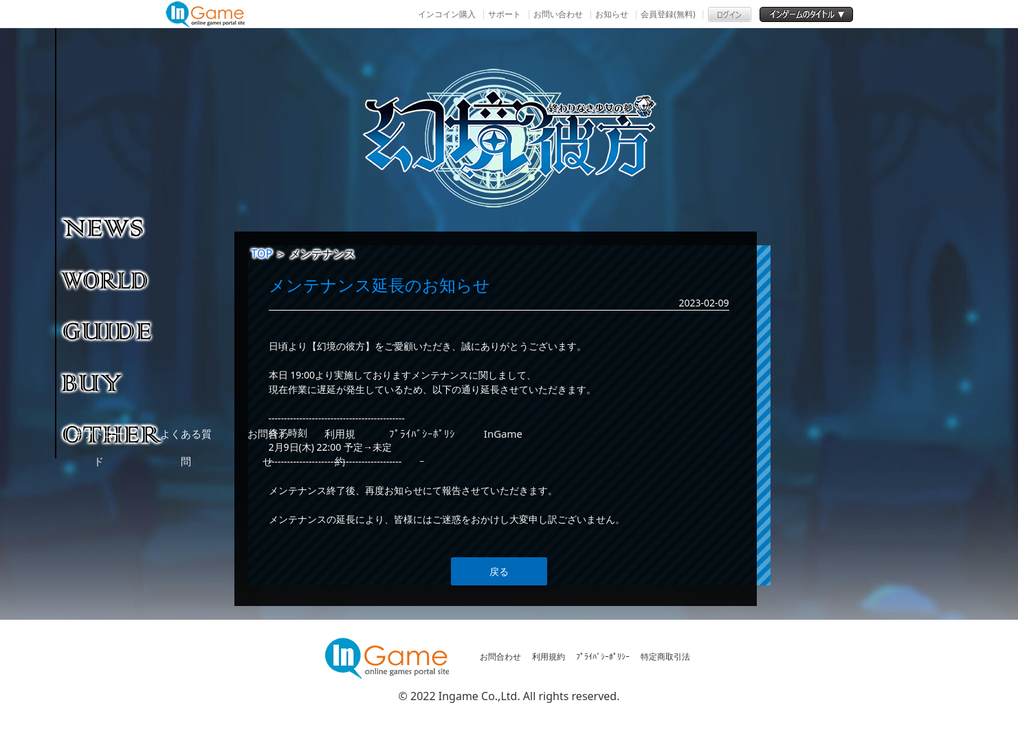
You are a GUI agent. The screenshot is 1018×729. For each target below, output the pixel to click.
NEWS (113, 227)
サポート (504, 14)
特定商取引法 (665, 656)
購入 (113, 382)
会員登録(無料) (668, 14)
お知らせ (611, 14)
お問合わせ (500, 656)
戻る (499, 571)
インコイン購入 (447, 14)
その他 (113, 433)
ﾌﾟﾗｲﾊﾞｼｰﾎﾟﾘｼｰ (603, 656)
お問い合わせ (558, 14)
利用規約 (548, 656)
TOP (262, 253)
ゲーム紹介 (113, 279)
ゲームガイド (113, 330)
